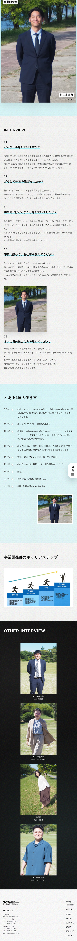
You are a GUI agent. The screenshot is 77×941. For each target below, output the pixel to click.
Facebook (70, 905)
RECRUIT (70, 931)
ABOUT (69, 919)
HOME (68, 914)
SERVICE (70, 923)
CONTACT (70, 935)
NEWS (68, 927)
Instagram (70, 902)
